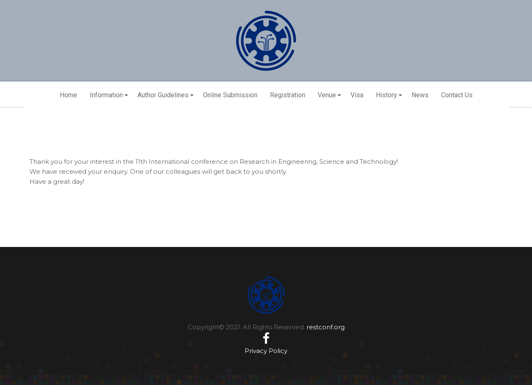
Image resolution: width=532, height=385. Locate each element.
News (420, 95)
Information (106, 95)
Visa (357, 95)
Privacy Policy (266, 351)
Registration (287, 95)
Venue (327, 95)
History (386, 95)
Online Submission (230, 95)
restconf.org (325, 327)
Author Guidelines (163, 95)
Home (68, 95)
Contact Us (457, 95)
